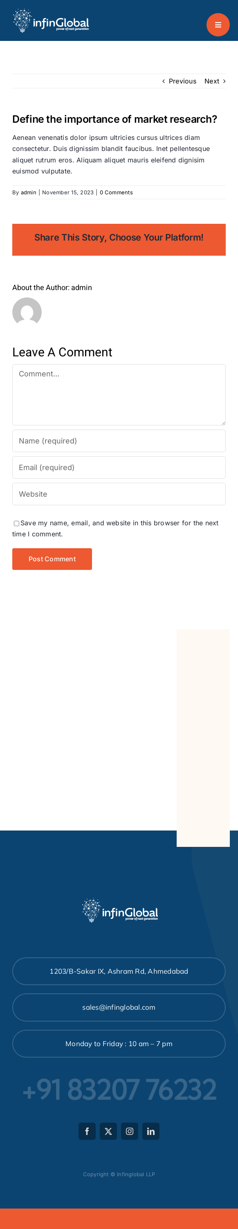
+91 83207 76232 (119, 1090)
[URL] (119, 494)
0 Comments (116, 192)
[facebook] (87, 1131)
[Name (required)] (119, 441)
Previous (182, 81)
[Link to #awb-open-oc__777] (218, 24)
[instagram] (129, 1131)
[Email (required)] (119, 467)
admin (28, 192)
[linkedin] (150, 1131)
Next (211, 81)
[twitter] (108, 1131)
